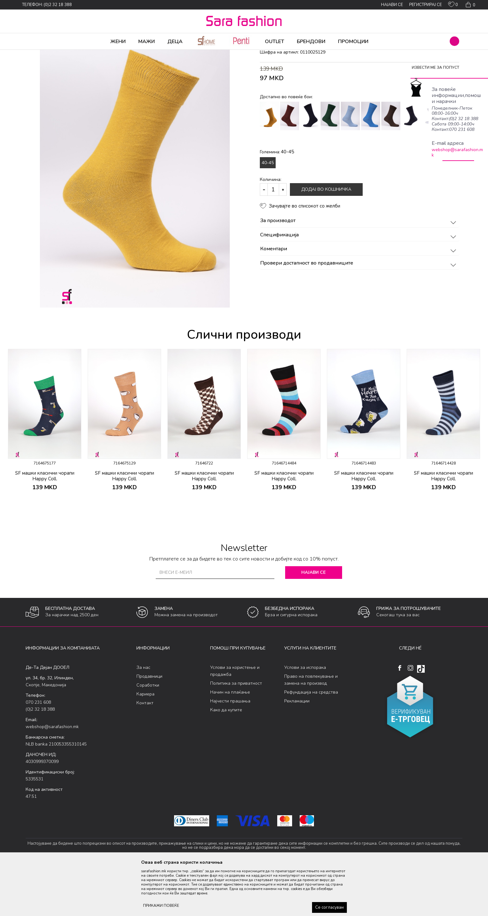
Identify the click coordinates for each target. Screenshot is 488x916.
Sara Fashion (37, 53)
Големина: (277, 201)
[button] (454, 41)
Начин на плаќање (230, 742)
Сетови (103, 53)
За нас (143, 717)
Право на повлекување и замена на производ (311, 729)
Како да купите (226, 760)
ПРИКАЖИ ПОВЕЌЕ (161, 905)
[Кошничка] (469, 5)
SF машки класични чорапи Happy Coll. (44, 525)
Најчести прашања (230, 751)
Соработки (147, 735)
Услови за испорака (305, 717)
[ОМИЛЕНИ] (453, 6)
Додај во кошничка (326, 239)
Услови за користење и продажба (235, 720)
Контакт (144, 753)
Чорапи (85, 53)
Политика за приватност (236, 733)
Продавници (149, 726)
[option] (44, 475)
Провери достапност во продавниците (359, 313)
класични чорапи (130, 53)
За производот (359, 270)
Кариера (145, 744)
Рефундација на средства (311, 742)
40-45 (268, 212)
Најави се (313, 622)
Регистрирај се (425, 5)
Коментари (359, 299)
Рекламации (297, 751)
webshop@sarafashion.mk (457, 152)
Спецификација (359, 285)
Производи (63, 53)
